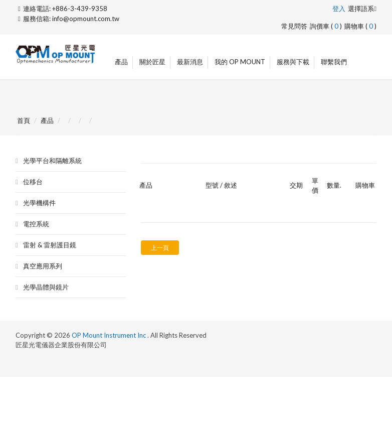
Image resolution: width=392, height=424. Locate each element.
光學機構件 (39, 203)
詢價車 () (326, 26)
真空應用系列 (42, 266)
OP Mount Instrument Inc (109, 335)
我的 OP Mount (240, 62)
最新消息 (190, 62)
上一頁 (160, 247)
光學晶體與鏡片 (46, 287)
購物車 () (360, 26)
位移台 (33, 182)
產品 (121, 62)
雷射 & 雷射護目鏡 (49, 245)
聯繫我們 (334, 62)
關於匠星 (152, 62)
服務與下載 (293, 62)
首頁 (23, 120)
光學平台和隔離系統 (52, 161)
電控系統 (36, 224)
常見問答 (294, 26)
